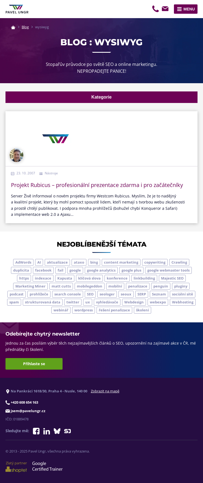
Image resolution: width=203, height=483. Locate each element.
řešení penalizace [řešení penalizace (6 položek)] (114, 310)
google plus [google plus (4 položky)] (131, 270)
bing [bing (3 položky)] (94, 262)
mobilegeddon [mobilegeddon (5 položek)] (89, 286)
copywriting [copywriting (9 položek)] (154, 262)
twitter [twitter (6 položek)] (72, 302)
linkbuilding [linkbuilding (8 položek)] (144, 278)
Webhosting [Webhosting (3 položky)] (182, 302)
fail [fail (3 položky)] (60, 270)
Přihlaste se (34, 363)
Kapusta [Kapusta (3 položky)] (64, 278)
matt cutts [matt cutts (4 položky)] (61, 286)
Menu (189, 9)
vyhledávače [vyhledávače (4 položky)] (107, 302)
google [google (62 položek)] (75, 270)
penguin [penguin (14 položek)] (160, 286)
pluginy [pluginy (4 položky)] (180, 286)
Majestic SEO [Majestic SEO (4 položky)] (172, 278)
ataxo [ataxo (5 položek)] (79, 262)
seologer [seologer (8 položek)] (107, 294)
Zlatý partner (16, 466)
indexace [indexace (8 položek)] (43, 278)
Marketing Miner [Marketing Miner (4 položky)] (30, 286)
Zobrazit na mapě (105, 391)
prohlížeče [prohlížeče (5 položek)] (39, 294)
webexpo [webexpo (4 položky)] (158, 302)
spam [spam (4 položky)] (14, 302)
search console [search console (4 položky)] (67, 294)
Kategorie (101, 97)
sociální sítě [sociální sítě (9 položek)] (182, 294)
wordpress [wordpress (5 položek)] (83, 310)
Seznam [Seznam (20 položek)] (159, 294)
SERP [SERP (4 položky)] (141, 294)
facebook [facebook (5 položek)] (43, 270)
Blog (25, 26)
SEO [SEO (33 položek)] (90, 294)
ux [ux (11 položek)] (87, 302)
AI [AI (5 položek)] (39, 262)
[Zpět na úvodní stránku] (17, 9)
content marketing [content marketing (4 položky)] (121, 262)
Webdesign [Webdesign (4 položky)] (134, 302)
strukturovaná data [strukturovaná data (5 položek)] (42, 302)
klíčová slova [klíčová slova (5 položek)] (89, 278)
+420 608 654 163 (156, 9)
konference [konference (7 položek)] (117, 278)
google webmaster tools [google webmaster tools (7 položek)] (168, 270)
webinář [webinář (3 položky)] (60, 310)
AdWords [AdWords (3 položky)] (23, 262)
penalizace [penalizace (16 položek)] (137, 286)
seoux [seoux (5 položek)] (126, 294)
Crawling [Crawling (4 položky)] (179, 262)
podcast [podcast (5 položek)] (17, 294)
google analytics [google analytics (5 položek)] (101, 270)
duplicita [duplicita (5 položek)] (21, 270)
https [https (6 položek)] (24, 278)
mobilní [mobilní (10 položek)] (115, 286)
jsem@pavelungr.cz (166, 9)
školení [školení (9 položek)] (142, 310)
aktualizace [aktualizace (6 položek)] (57, 262)
